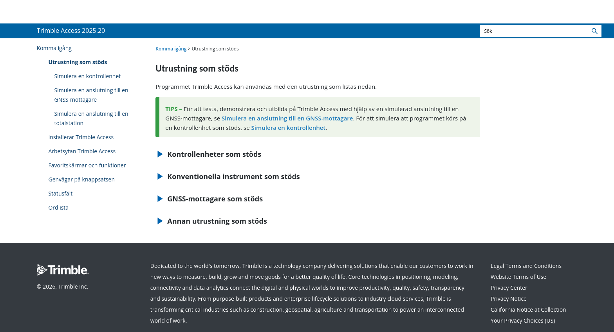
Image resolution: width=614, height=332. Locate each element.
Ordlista (58, 207)
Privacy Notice (509, 298)
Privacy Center (509, 287)
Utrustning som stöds (77, 62)
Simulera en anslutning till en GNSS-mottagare (91, 94)
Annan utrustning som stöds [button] (214, 221)
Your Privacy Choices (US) (523, 320)
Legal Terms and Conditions (526, 265)
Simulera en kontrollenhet (87, 76)
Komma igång (53, 48)
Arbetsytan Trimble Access (82, 151)
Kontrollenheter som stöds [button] (211, 154)
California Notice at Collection (528, 309)
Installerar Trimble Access (81, 137)
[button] (594, 31)
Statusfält (60, 193)
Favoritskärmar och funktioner (87, 165)
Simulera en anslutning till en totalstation (91, 118)
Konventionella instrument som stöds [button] (230, 176)
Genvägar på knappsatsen (81, 179)
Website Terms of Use (518, 276)
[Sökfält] (540, 31)
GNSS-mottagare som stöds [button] (212, 198)
